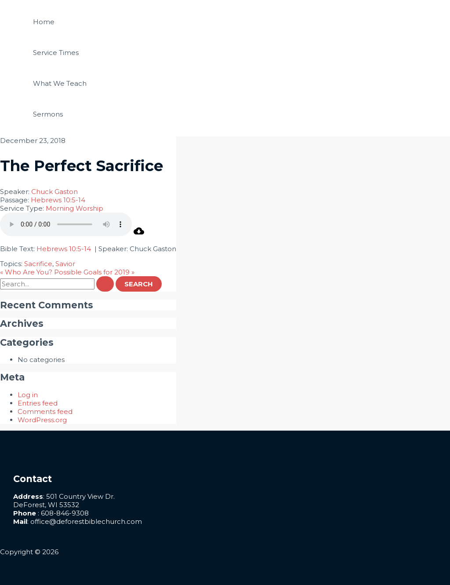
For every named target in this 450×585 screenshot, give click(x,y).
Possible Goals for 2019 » (94, 272)
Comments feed (45, 411)
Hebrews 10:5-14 (58, 200)
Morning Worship (74, 208)
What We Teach (60, 83)
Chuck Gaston (54, 191)
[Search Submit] (105, 284)
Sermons (48, 114)
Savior (65, 264)
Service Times (56, 52)
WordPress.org (42, 420)
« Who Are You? (26, 272)
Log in (28, 395)
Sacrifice (38, 264)
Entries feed (38, 403)
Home (43, 22)
